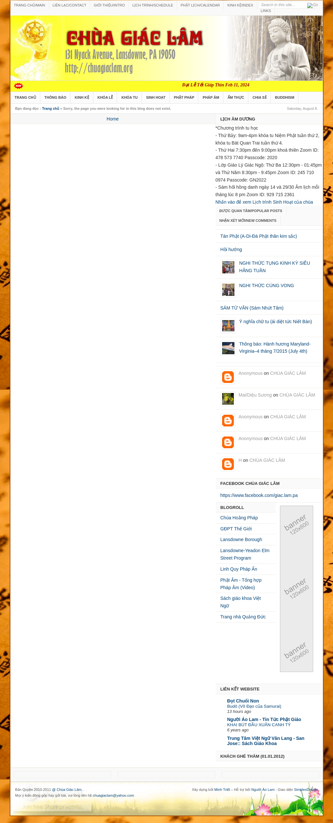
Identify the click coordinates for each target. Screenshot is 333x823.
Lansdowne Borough (241, 539)
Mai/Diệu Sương (255, 395)
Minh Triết (222, 789)
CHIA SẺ (260, 97)
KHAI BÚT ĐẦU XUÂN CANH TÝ (259, 724)
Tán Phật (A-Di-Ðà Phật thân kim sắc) (258, 236)
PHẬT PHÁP (184, 97)
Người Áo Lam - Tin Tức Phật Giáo (264, 719)
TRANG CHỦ (25, 97)
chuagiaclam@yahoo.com (113, 795)
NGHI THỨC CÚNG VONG (266, 285)
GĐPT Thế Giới (236, 528)
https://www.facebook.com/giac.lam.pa (259, 495)
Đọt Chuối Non (243, 700)
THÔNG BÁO (55, 97)
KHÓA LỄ (105, 97)
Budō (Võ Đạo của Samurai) (254, 706)
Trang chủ (50, 108)
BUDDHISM (284, 97)
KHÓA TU (129, 97)
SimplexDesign (306, 789)
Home (113, 118)
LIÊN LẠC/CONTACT (70, 5)
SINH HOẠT (156, 97)
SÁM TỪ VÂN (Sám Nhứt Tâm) (252, 307)
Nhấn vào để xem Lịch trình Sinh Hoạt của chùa (264, 202)
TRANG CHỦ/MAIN (29, 5)
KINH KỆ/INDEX (240, 5)
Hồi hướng (231, 249)
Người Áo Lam (262, 789)
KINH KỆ (82, 97)
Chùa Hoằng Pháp (239, 517)
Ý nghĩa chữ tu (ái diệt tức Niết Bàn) (275, 321)
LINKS (266, 11)
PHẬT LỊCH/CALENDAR (200, 5)
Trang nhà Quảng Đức (243, 616)
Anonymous (251, 373)
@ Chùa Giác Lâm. (68, 789)
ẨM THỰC (236, 97)
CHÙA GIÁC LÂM (288, 373)
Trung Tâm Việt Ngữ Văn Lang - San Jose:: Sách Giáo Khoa (266, 741)
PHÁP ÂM (211, 97)
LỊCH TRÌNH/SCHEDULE (152, 5)
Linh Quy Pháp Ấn (238, 569)
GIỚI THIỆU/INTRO (109, 5)
